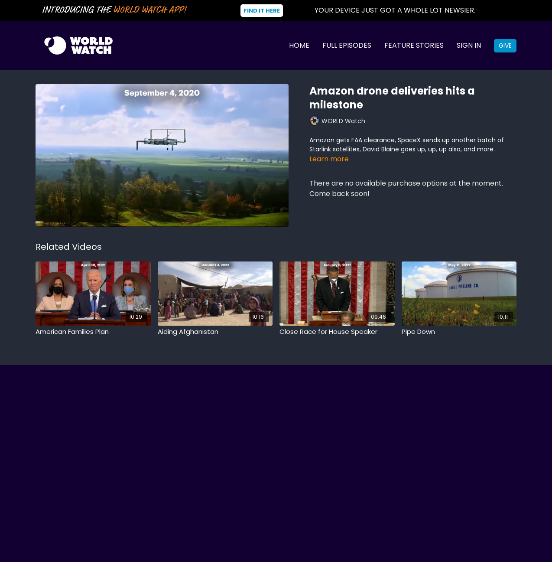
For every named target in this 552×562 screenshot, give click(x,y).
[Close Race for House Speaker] (337, 332)
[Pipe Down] (459, 332)
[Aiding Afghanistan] (215, 332)
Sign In (469, 45)
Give (505, 45)
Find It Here (262, 11)
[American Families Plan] (93, 332)
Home (299, 45)
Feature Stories (414, 45)
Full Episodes (346, 45)
